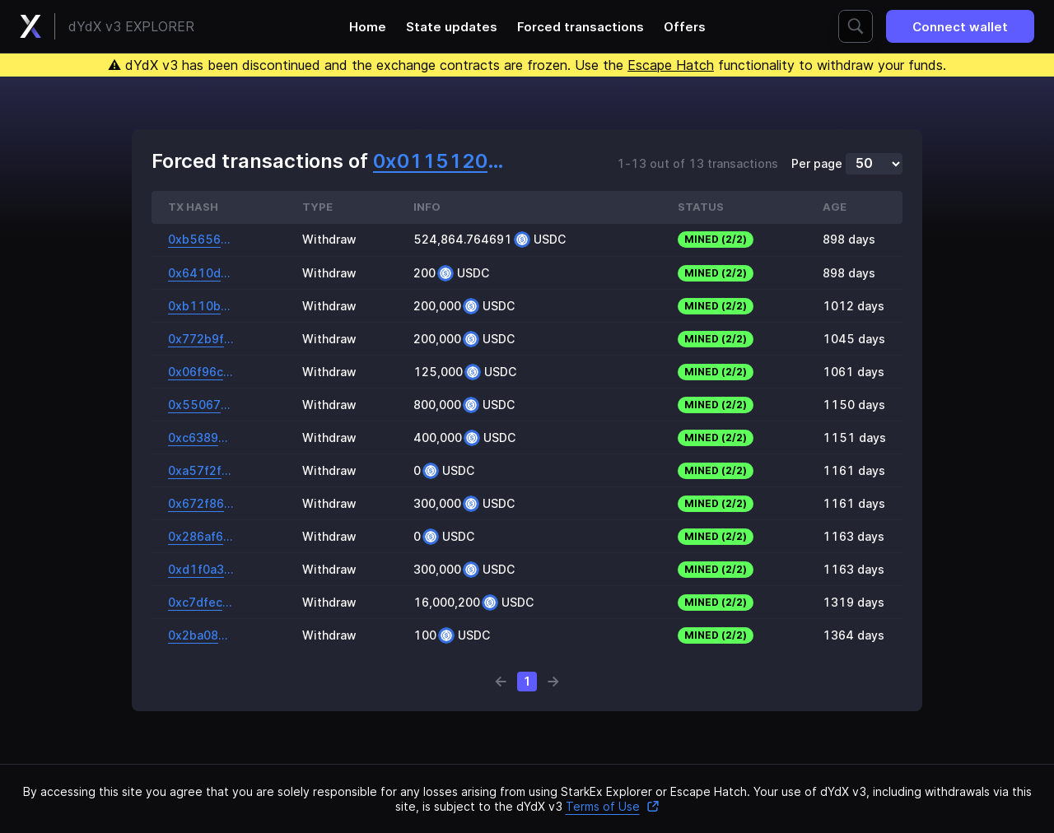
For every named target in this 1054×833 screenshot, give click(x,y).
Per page (816, 164)
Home (367, 27)
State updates (451, 27)
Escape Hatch (670, 65)
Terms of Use (613, 806)
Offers (685, 27)
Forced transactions (580, 27)
